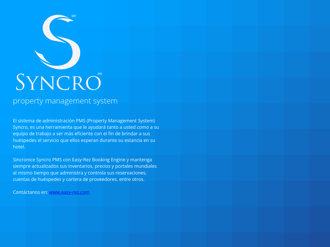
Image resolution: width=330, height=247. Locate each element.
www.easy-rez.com (69, 192)
